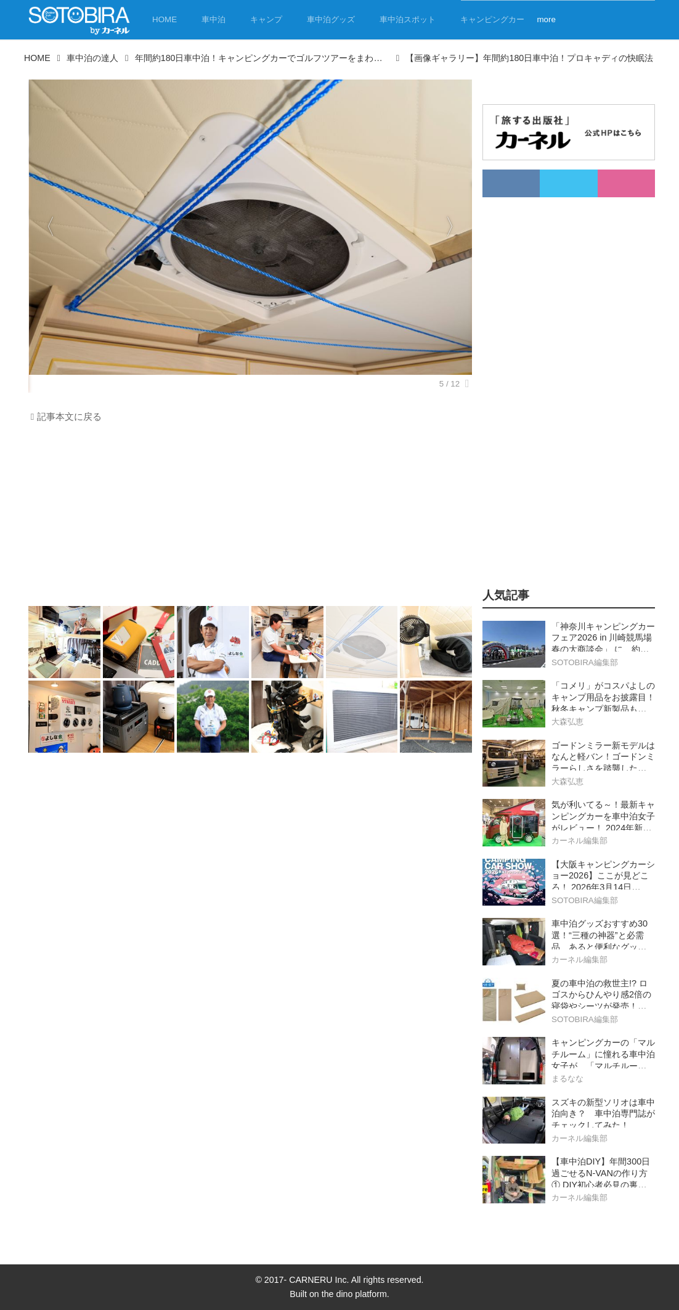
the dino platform (354, 1294)
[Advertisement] (247, 518)
